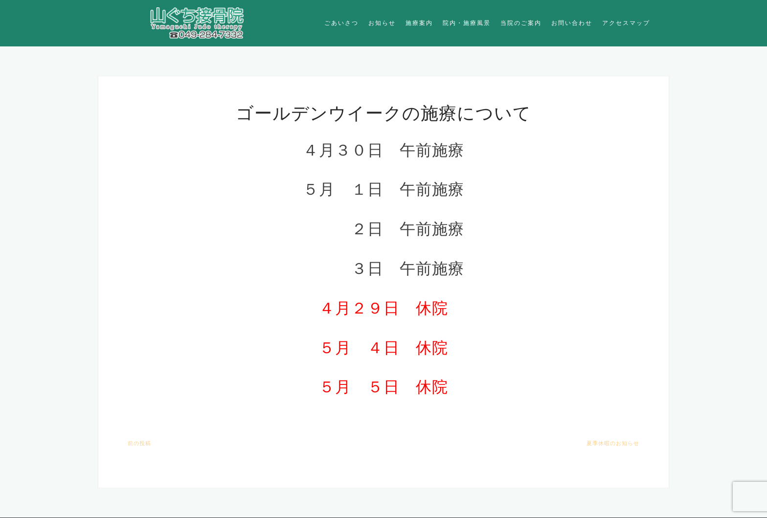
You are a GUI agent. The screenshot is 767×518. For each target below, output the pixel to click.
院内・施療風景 (467, 23)
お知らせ (382, 23)
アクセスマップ (626, 23)
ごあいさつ (341, 23)
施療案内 (419, 23)
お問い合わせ (571, 23)
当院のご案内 (520, 23)
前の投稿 (139, 443)
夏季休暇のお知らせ (613, 443)
